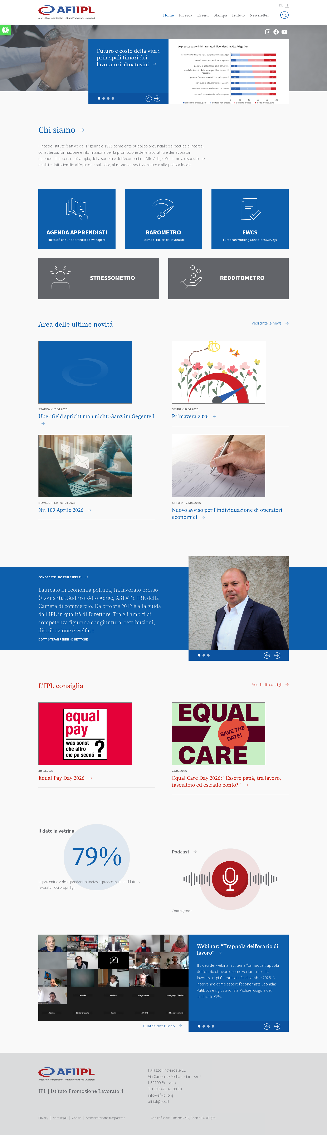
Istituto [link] (238, 15)
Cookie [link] (76, 1118)
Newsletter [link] (259, 15)
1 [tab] (99, 98)
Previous (149, 99)
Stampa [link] (220, 15)
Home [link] (168, 15)
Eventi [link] (203, 15)
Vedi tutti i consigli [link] (270, 685)
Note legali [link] (60, 1118)
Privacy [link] (43, 1118)
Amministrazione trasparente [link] (105, 1118)
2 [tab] (103, 98)
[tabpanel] (188, 71)
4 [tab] (113, 98)
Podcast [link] (184, 852)
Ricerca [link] (185, 15)
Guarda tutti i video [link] (162, 1026)
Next (157, 99)
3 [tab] (108, 98)
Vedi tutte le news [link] (270, 323)
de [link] (281, 5)
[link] (5, 30)
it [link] (287, 6)
